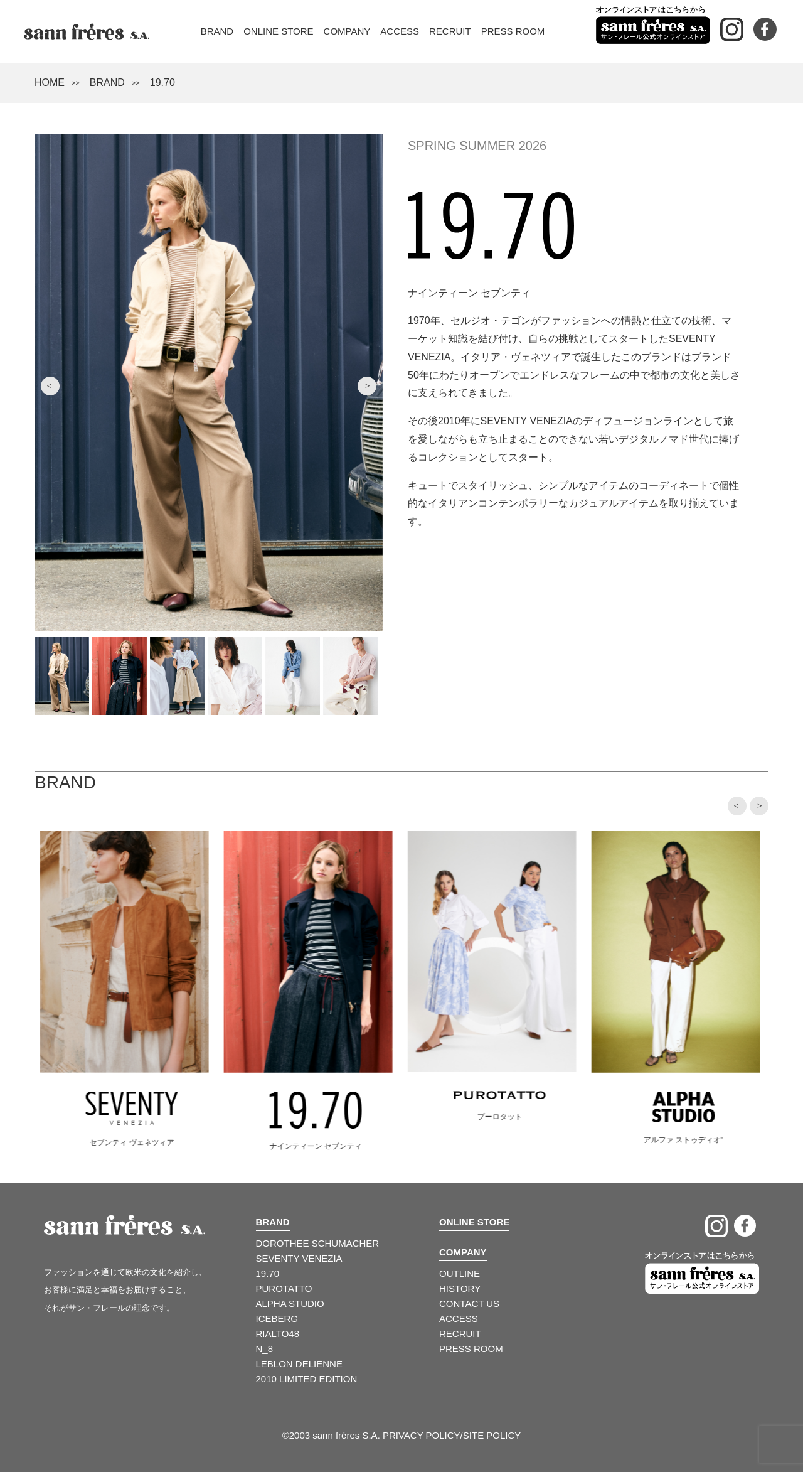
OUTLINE (459, 1273)
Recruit (450, 31)
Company (347, 31)
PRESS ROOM (471, 1348)
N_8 (265, 1348)
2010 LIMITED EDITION (307, 1378)
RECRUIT (460, 1333)
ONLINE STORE (474, 1222)
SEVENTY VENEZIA (299, 1258)
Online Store (278, 31)
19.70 (268, 1273)
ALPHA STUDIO (290, 1303)
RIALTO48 (277, 1333)
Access (399, 31)
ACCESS (458, 1318)
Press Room (513, 31)
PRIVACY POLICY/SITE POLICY (452, 1435)
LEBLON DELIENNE (299, 1363)
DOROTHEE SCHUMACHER (318, 1243)
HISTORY (460, 1288)
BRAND (107, 82)
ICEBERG (277, 1318)
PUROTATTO (284, 1288)
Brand (217, 31)
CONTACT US (469, 1303)
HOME (50, 82)
